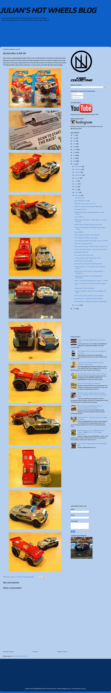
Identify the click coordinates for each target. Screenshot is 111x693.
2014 (74, 308)
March (77, 192)
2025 (74, 135)
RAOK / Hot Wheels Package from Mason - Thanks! (91, 280)
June (76, 184)
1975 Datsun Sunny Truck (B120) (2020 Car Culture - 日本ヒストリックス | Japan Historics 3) (91, 432)
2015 (74, 164)
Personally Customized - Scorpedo (86, 238)
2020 (74, 149)
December (78, 166)
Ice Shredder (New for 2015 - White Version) (92, 374)
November (78, 169)
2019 (74, 152)
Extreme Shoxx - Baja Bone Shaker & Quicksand (90, 301)
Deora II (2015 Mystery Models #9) (89, 383)
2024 (74, 138)
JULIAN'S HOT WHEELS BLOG (48, 10)
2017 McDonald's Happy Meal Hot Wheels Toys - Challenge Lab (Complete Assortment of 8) (92, 394)
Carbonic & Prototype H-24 (83, 243)
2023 (74, 141)
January (77, 305)
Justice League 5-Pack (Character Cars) (87, 258)
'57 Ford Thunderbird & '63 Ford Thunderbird (88, 295)
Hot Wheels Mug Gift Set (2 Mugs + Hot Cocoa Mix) (91, 240)
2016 (74, 161)
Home (35, 652)
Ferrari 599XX (79, 217)
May (76, 186)
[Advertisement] (51, 35)
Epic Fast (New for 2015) (82, 200)
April (76, 189)
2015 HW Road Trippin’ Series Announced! (88, 224)
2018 (74, 155)
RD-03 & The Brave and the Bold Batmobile (88, 206)
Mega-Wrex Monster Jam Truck (84, 203)
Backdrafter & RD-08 (81, 252)
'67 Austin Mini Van (80, 209)
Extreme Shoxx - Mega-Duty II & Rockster (88, 298)
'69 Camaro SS (79, 198)
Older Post (62, 652)
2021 (74, 146)
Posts (74, 94)
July (76, 181)
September (79, 175)
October (78, 172)
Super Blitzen (78, 232)
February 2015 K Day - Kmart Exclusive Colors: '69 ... (91, 246)
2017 (74, 158)
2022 (74, 144)
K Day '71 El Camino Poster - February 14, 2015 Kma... (90, 249)
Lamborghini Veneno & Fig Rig (84, 288)
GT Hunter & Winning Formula (83, 255)
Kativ (70, 688)
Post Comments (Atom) (19, 656)
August (77, 178)
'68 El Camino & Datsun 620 (83, 261)
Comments (76, 97)
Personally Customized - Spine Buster (87, 235)
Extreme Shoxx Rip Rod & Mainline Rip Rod (88, 263)
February (78, 195)
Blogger (83, 688)
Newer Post (8, 652)
